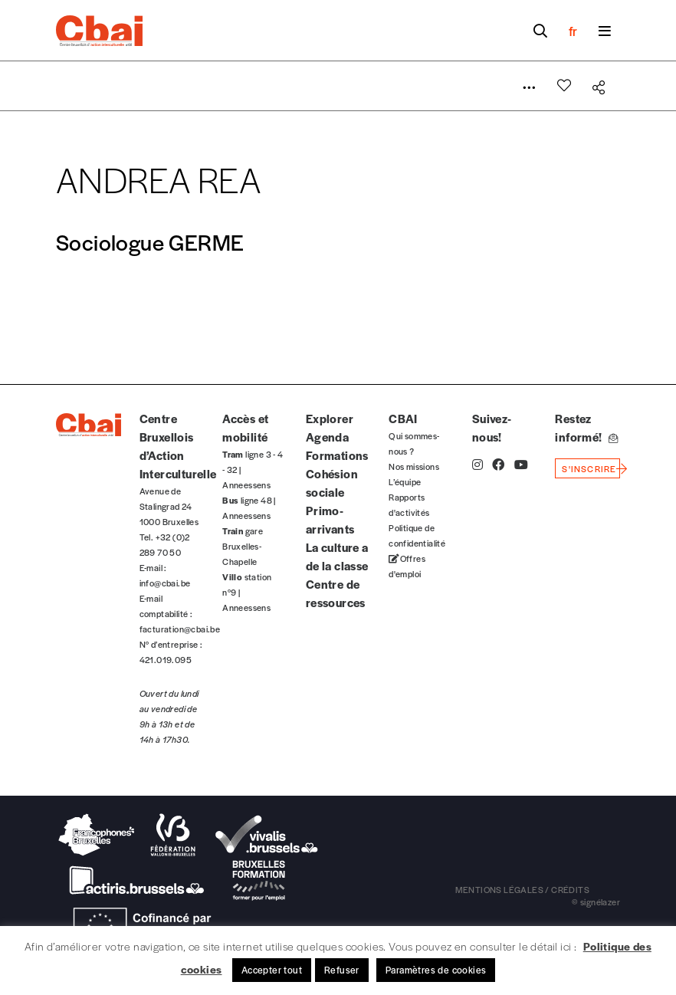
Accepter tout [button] (271, 970)
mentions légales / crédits (522, 889)
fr (573, 30)
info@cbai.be (165, 582)
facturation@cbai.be (180, 628)
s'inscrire (589, 468)
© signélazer (596, 901)
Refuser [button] (341, 970)
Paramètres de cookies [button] (436, 970)
